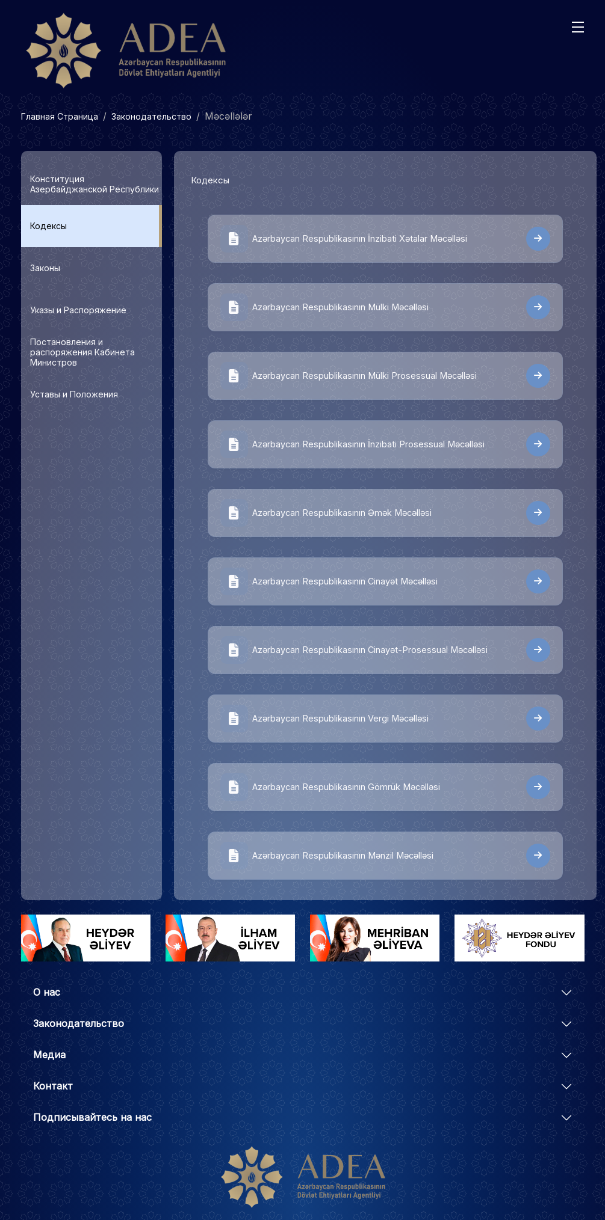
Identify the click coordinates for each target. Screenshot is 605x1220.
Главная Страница (59, 116)
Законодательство (151, 116)
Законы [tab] (45, 268)
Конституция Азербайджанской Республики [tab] (94, 184)
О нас (46, 992)
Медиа (49, 1055)
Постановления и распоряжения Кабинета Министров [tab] (82, 352)
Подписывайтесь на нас (92, 1117)
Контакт (53, 1086)
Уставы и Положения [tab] (74, 394)
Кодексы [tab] (48, 226)
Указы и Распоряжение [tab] (78, 310)
